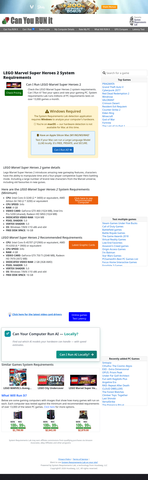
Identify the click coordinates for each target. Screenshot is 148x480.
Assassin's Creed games (115, 246)
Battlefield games (112, 229)
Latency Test (138, 29)
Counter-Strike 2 (111, 109)
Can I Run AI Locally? (77, 354)
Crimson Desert (111, 103)
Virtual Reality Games (114, 239)
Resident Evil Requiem (114, 106)
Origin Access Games (114, 249)
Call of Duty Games (112, 226)
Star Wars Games (111, 255)
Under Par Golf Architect (115, 375)
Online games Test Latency (79, 316)
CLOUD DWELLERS (112, 388)
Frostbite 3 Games (112, 265)
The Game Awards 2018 (115, 236)
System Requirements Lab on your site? (80, 462)
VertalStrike (108, 401)
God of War (108, 119)
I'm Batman (108, 252)
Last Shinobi (109, 398)
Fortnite (106, 122)
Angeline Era (109, 382)
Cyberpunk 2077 (111, 90)
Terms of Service (80, 459)
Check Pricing (13, 92)
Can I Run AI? (63, 149)
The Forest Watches (113, 392)
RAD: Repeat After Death (116, 385)
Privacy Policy (64, 459)
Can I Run (28, 29)
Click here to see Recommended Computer (83, 200)
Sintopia (106, 362)
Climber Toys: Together (115, 395)
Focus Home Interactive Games (119, 262)
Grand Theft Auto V (112, 87)
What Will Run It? (14, 395)
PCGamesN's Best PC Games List (120, 259)
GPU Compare (121, 29)
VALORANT (108, 100)
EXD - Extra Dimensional (115, 369)
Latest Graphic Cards (83, 245)
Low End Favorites (112, 242)
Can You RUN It (11, 29)
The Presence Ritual (113, 405)
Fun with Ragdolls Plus (114, 379)
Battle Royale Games (113, 233)
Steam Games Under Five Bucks (119, 223)
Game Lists (44, 29)
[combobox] (126, 73)
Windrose (107, 96)
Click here (49, 406)
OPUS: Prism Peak (112, 372)
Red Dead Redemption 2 (115, 93)
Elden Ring (108, 113)
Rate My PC (84, 29)
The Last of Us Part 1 (113, 126)
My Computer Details (64, 29)
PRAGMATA (108, 83)
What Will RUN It (102, 29)
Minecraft (107, 116)
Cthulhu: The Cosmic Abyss (117, 366)
